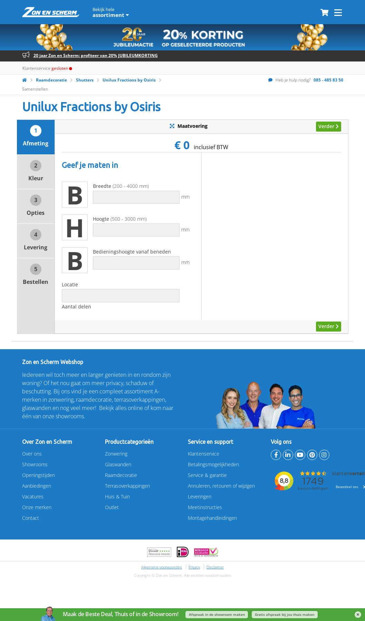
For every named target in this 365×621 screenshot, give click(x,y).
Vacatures (33, 496)
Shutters (85, 80)
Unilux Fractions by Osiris (129, 80)
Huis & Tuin (117, 496)
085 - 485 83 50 (328, 80)
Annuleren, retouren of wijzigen (221, 486)
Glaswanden (118, 464)
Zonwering (116, 453)
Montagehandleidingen (212, 518)
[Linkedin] (288, 455)
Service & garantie (207, 475)
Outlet (112, 507)
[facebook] (276, 455)
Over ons (32, 453)
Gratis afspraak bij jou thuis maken (284, 614)
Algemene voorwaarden (161, 567)
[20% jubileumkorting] (182, 37)
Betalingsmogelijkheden (213, 464)
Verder (328, 126)
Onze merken (36, 507)
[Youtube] (300, 455)
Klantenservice (203, 453)
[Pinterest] (312, 455)
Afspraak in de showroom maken (217, 614)
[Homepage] (24, 80)
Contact (30, 518)
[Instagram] (324, 455)
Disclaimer (215, 567)
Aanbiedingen (36, 486)
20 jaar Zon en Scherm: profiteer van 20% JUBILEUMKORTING (95, 55)
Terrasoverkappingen (127, 486)
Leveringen (199, 496)
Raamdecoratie (51, 80)
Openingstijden (38, 475)
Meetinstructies (205, 507)
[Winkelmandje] (324, 13)
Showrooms (35, 464)
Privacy (194, 567)
